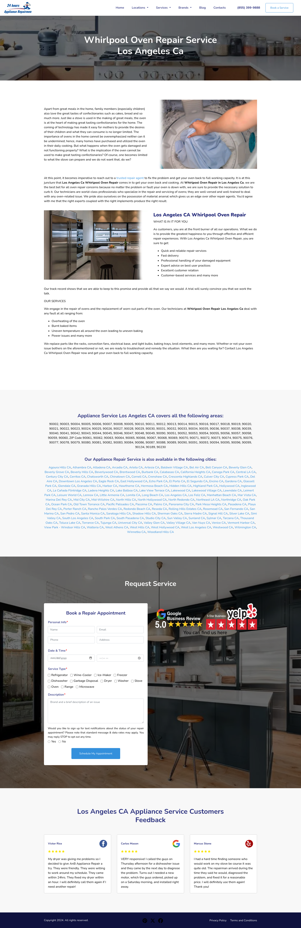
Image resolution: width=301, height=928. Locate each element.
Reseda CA (159, 509)
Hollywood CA (229, 486)
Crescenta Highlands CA (185, 477)
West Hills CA (140, 527)
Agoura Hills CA (60, 467)
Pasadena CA (237, 504)
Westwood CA (223, 527)
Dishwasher (59, 681)
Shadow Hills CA (144, 513)
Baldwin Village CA (174, 467)
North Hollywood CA (152, 500)
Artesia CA (151, 467)
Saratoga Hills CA (118, 513)
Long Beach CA (152, 495)
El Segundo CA (197, 481)
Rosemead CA (213, 509)
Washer (123, 681)
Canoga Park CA (223, 472)
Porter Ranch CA (74, 509)
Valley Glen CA (154, 523)
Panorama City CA (181, 504)
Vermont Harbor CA (241, 523)
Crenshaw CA (157, 477)
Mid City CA (81, 500)
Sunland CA (197, 518)
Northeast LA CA (208, 500)
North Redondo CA (181, 500)
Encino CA (216, 481)
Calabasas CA (169, 472)
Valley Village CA (178, 523)
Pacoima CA (144, 504)
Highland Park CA (205, 486)
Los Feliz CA (196, 495)
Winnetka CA (136, 532)
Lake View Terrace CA (154, 490)
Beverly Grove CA (57, 472)
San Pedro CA (69, 513)
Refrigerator (59, 675)
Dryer (108, 681)
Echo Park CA (158, 481)
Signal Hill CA (218, 513)
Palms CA (160, 504)
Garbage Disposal (86, 681)
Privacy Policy (218, 920)
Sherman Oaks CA (170, 513)
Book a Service (279, 8)
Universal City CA (130, 523)
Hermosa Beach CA (154, 486)
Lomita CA (133, 495)
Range (68, 687)
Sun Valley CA (177, 518)
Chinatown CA (120, 477)
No (64, 741)
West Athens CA (116, 527)
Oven (55, 687)
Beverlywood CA (106, 472)
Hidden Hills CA (180, 486)
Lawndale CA (232, 490)
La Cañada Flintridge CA (70, 490)
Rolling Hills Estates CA (185, 509)
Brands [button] (184, 8)
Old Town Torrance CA (89, 504)
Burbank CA (150, 472)
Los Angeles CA (176, 495)
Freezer (122, 675)
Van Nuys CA (201, 523)
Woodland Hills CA (160, 532)
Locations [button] (139, 8)
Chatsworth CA (97, 477)
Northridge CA (231, 500)
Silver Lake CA (239, 513)
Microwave (86, 687)
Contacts (219, 8)
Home (120, 8)
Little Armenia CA (112, 495)
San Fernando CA (236, 509)
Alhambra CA (82, 467)
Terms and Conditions (243, 920)
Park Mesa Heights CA (211, 504)
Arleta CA (136, 467)
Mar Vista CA (247, 495)
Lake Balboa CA (127, 490)
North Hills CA (126, 500)
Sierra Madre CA (195, 513)
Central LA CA (246, 472)
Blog (202, 8)
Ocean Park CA (61, 504)
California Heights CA (195, 472)
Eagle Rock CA (109, 481)
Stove (138, 681)
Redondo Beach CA (137, 509)
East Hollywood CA (133, 481)
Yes (53, 741)
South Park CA (105, 518)
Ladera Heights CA (101, 490)
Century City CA (57, 477)
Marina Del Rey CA (59, 500)
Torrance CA (90, 523)
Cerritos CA (78, 477)
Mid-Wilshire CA (102, 500)
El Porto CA (177, 481)
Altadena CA (101, 467)
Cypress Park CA (237, 477)
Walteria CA (95, 527)
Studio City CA (156, 518)
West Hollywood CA (165, 527)
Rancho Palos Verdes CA (105, 509)
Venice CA (219, 523)
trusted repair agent (130, 178)
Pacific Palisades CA (120, 504)
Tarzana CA (231, 518)
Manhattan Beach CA (221, 495)
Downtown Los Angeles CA (78, 481)
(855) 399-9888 (248, 8)
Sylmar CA (214, 518)
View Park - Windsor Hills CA (64, 527)
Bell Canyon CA (216, 467)
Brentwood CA (130, 472)
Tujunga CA (108, 523)
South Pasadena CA (130, 518)
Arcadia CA (120, 467)
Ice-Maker (104, 675)
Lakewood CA (180, 490)
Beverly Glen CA (240, 467)
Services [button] (162, 8)
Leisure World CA (69, 495)
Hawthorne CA (129, 486)
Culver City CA (214, 477)
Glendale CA (66, 486)
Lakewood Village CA (207, 490)
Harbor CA (110, 486)
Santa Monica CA (93, 513)
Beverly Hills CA (82, 472)
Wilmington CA (245, 527)
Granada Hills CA (89, 486)
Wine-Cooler (83, 675)
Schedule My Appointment (95, 753)
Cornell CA (139, 477)
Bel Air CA (196, 467)
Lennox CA (90, 495)
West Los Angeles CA (196, 527)
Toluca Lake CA (69, 523)
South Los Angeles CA (77, 518)
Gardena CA (233, 481)
